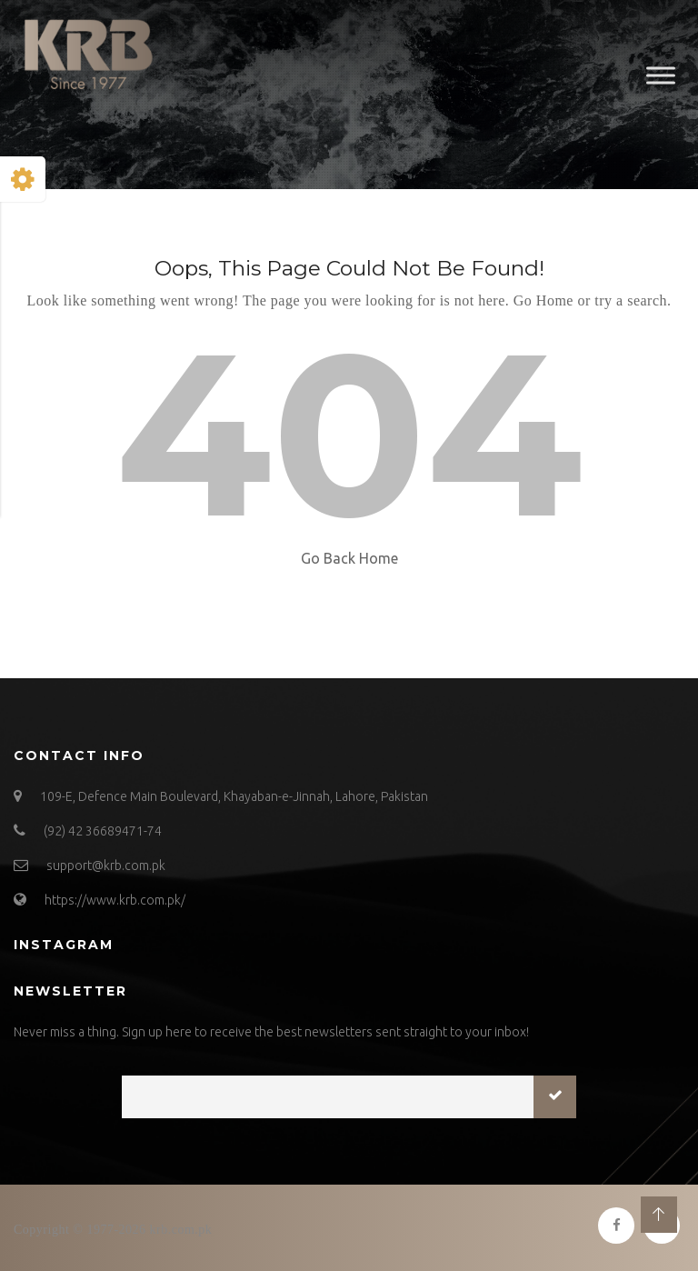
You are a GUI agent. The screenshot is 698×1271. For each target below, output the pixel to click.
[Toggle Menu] (660, 75)
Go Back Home (349, 558)
